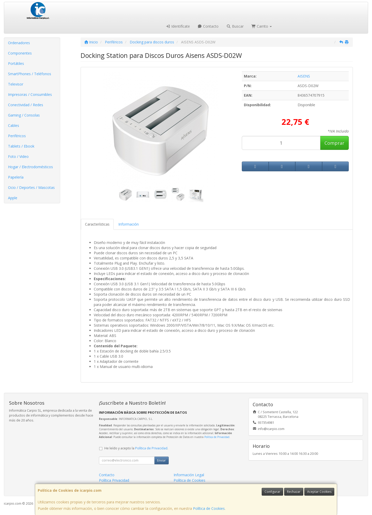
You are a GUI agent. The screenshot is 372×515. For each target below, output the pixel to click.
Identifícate (178, 26)
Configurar (272, 491)
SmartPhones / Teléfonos (29, 73)
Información (128, 224)
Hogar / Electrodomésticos (30, 166)
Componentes (20, 53)
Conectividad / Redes (25, 104)
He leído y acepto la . (136, 448)
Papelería (16, 177)
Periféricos (17, 135)
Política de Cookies (209, 508)
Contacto (208, 26)
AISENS (304, 76)
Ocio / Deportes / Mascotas (31, 187)
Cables (13, 125)
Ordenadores (19, 42)
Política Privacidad (114, 480)
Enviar (161, 460)
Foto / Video (18, 156)
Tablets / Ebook (21, 146)
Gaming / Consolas (24, 115)
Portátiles (16, 63)
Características (97, 224)
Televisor (15, 84)
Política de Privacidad (216, 437)
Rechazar (293, 491)
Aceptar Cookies (319, 491)
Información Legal (189, 474)
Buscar (235, 26)
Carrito (261, 26)
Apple (12, 197)
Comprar (334, 143)
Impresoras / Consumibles (30, 94)
